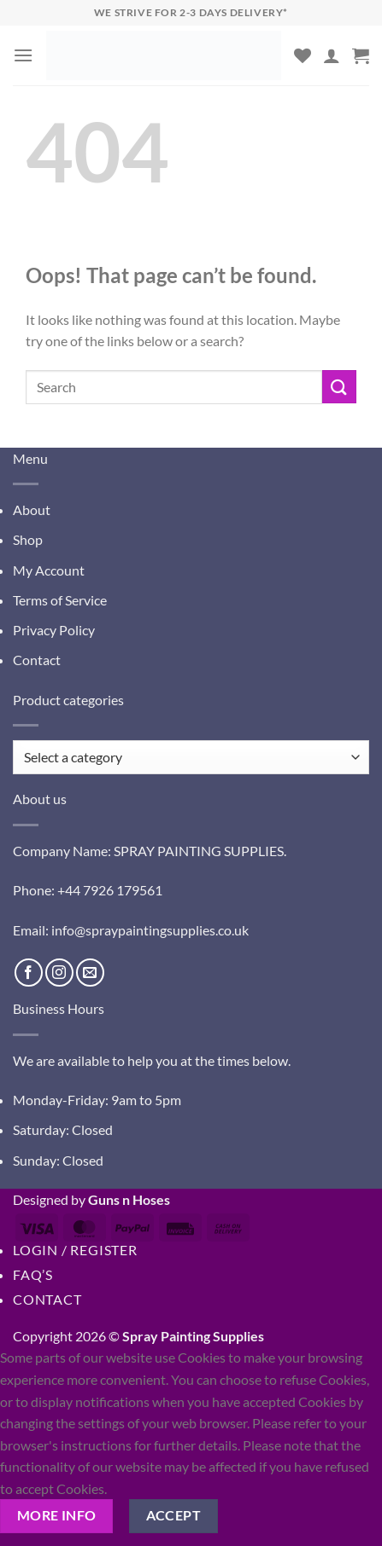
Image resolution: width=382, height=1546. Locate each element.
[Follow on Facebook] (29, 972)
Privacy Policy (54, 630)
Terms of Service (60, 600)
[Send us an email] (90, 972)
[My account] (331, 55)
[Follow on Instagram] (59, 972)
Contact (37, 659)
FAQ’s (33, 1274)
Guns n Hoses (129, 1199)
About (31, 509)
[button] (23, 55)
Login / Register (75, 1250)
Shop (28, 539)
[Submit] (339, 386)
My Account (49, 570)
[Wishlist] (302, 55)
